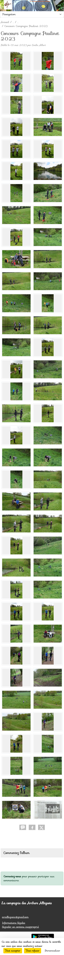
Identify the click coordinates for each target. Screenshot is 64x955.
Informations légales (13, 923)
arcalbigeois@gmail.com (15, 917)
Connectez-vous (12, 876)
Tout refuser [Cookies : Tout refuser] (32, 951)
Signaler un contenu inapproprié (20, 927)
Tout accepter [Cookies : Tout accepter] (12, 951)
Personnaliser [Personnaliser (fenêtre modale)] (52, 951)
